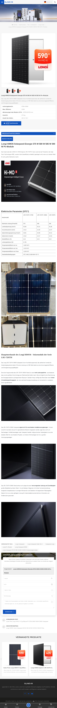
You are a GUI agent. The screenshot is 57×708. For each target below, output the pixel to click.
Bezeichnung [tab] (7, 139)
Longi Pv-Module (7, 547)
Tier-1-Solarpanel (32, 24)
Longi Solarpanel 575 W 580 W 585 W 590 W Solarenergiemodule (20, 550)
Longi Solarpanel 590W (21, 547)
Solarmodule (22, 24)
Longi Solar (41, 24)
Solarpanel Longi (50, 544)
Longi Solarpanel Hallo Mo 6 (35, 544)
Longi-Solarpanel (19, 544)
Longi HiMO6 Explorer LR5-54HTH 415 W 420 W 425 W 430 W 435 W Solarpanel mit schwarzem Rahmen (43, 668)
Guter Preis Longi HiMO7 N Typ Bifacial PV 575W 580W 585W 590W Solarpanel (15, 668)
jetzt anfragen (11, 123)
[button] (56, 659)
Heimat (14, 24)
